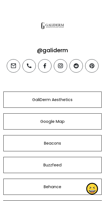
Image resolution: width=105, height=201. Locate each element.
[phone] (29, 66)
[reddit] (76, 66)
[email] (13, 66)
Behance (52, 187)
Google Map (52, 121)
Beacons (52, 143)
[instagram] (60, 66)
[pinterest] (92, 66)
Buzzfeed (52, 165)
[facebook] (45, 66)
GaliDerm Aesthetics (52, 99)
